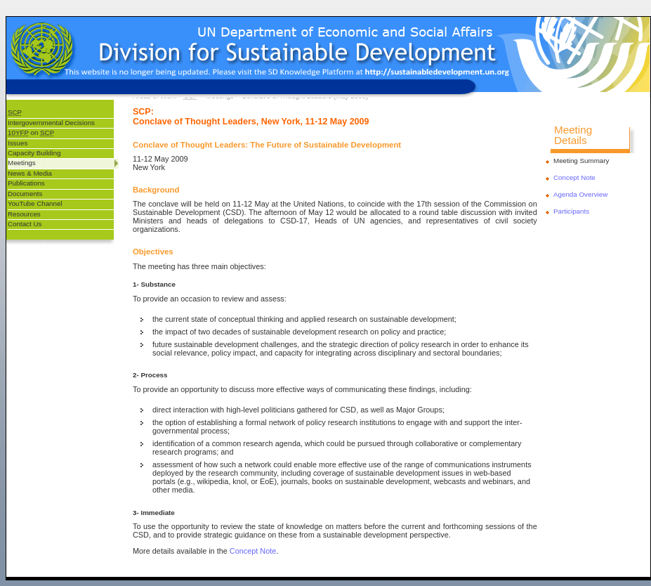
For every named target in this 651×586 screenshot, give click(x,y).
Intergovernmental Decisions (51, 122)
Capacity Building (34, 153)
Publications (26, 183)
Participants (571, 211)
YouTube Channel (35, 203)
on (31, 132)
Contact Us (24, 224)
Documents (25, 193)
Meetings (22, 163)
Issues (17, 143)
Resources (24, 214)
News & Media (30, 173)
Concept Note (253, 551)
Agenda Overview (580, 194)
